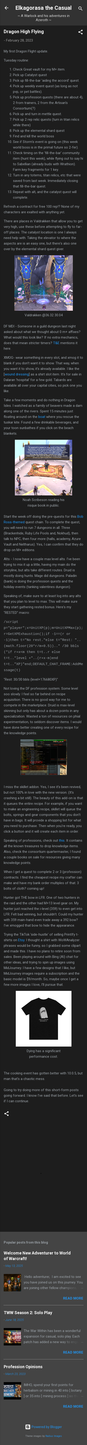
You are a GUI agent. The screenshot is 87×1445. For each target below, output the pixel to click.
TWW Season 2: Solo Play (28, 1312)
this (61, 840)
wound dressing (17, 374)
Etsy (21, 940)
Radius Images (53, 1436)
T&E (56, 343)
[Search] (80, 9)
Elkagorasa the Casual (43, 8)
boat (42, 417)
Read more (73, 1298)
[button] (80, 32)
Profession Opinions (23, 1366)
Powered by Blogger (43, 1427)
